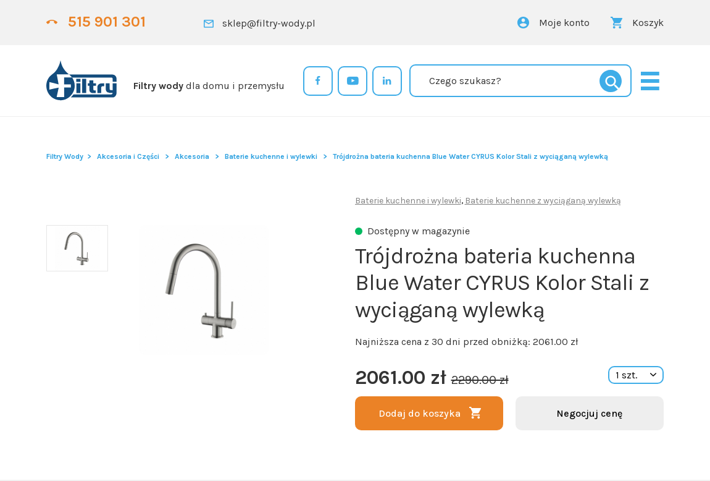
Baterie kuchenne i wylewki (271, 156)
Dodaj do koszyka (419, 413)
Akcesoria (192, 156)
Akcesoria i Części (128, 156)
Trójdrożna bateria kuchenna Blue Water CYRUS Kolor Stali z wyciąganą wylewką (470, 156)
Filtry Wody (64, 156)
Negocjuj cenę (589, 413)
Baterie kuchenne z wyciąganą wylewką (543, 200)
